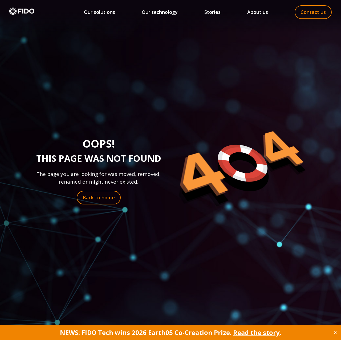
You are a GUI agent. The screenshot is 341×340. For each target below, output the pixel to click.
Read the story (256, 332)
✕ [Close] (335, 332)
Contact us (313, 12)
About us (257, 12)
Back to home (99, 197)
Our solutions (99, 12)
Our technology (160, 12)
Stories (212, 12)
